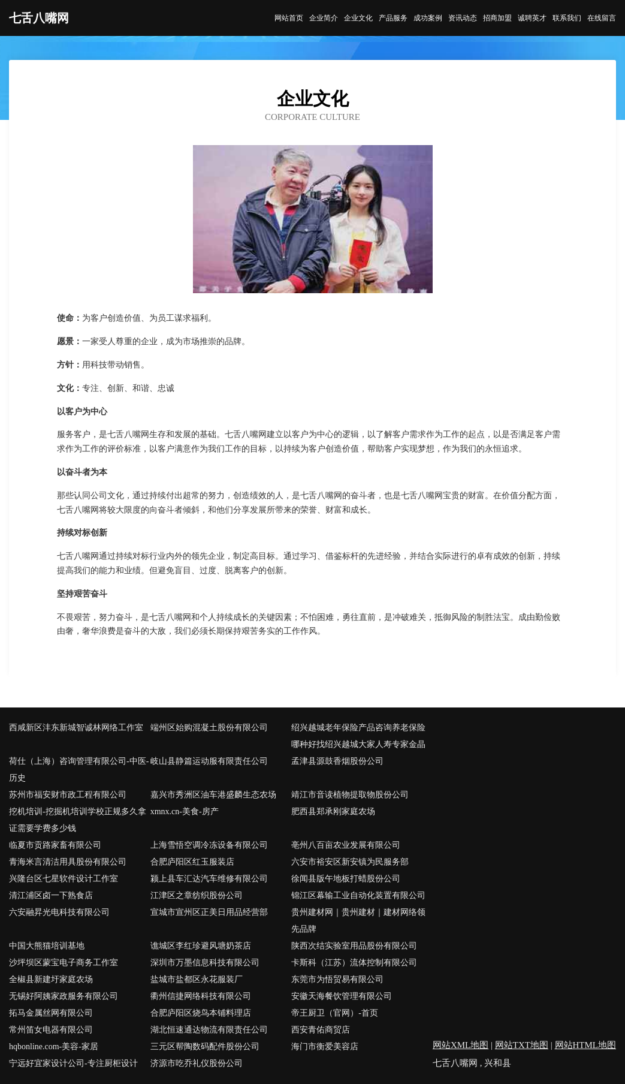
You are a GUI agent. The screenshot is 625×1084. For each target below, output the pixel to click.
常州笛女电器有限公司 (51, 1029)
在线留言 (601, 18)
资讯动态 (462, 18)
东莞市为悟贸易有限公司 (337, 979)
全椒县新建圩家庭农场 (51, 979)
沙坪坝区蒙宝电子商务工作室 (63, 962)
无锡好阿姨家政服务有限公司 (63, 996)
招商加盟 (497, 18)
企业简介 (323, 18)
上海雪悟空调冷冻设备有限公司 (209, 845)
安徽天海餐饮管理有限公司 (341, 996)
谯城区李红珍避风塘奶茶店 (200, 945)
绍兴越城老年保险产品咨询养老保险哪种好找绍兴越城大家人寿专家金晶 (358, 736)
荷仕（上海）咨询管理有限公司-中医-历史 (79, 769)
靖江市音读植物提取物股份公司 (350, 794)
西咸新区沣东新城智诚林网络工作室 (76, 727)
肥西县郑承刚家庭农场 (333, 811)
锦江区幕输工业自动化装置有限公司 (358, 895)
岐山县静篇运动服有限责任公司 (209, 761)
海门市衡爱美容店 (324, 1046)
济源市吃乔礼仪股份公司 (196, 1063)
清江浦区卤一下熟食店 (51, 895)
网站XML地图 (460, 1045)
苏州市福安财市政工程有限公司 (67, 794)
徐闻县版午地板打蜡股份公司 (345, 878)
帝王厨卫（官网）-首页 (334, 1012)
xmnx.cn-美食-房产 (184, 811)
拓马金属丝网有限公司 (51, 1012)
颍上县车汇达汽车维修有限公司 (209, 878)
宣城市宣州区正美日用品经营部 (209, 912)
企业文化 (358, 18)
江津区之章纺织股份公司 (196, 895)
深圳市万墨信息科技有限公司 (204, 962)
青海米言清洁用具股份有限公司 (67, 861)
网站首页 (288, 18)
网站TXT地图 (521, 1045)
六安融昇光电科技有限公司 (59, 912)
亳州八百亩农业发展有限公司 (345, 845)
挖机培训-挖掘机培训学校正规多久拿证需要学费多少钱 (77, 820)
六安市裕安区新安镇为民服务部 (350, 861)
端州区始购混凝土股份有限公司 (209, 727)
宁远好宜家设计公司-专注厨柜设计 (73, 1063)
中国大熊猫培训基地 (46, 945)
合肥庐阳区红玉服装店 (192, 861)
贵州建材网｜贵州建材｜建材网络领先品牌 (358, 921)
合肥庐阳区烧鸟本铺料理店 (200, 1012)
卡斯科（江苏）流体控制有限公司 (354, 962)
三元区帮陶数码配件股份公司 (204, 1046)
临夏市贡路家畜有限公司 (55, 845)
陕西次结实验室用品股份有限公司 (354, 945)
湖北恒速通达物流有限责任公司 (209, 1029)
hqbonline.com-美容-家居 (53, 1046)
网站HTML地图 (586, 1045)
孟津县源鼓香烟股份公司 (337, 761)
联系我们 (566, 18)
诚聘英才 (532, 18)
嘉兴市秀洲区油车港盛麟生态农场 (213, 794)
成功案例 (427, 18)
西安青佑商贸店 (320, 1029)
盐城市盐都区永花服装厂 (196, 979)
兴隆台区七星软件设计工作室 (63, 878)
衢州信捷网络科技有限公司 (200, 996)
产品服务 (393, 18)
